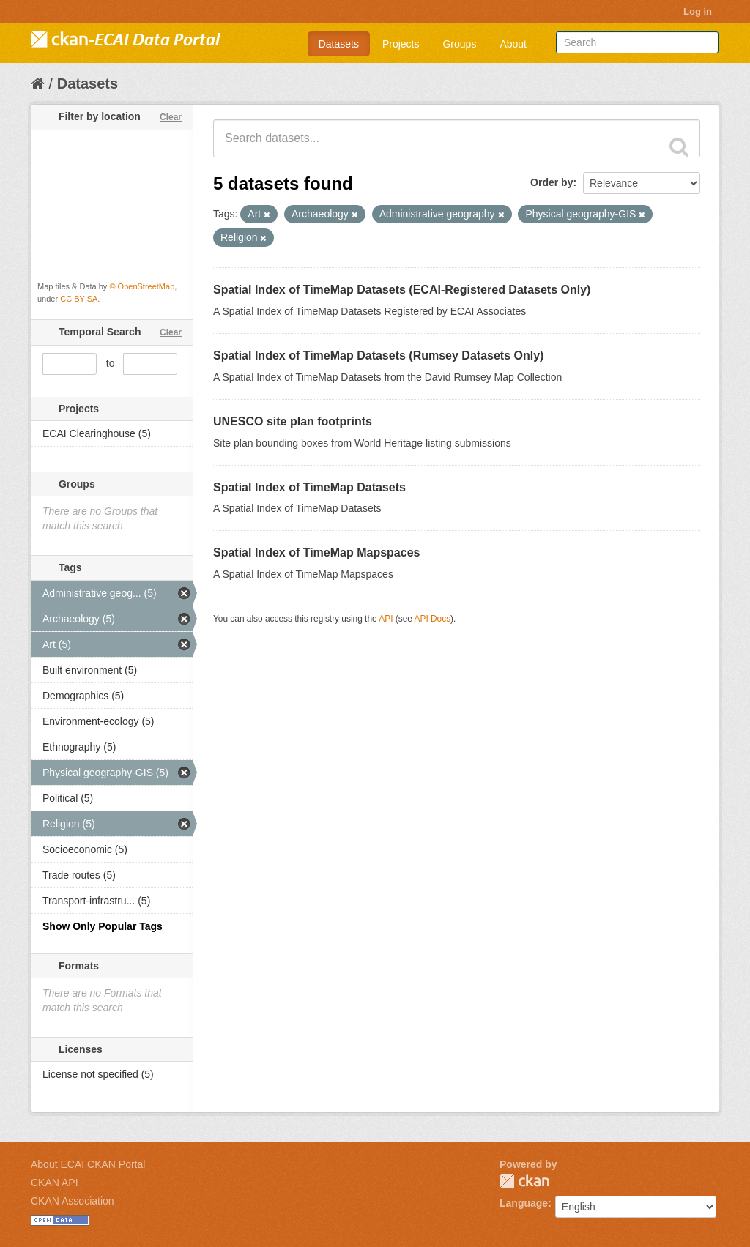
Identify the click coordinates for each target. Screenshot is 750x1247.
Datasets (339, 44)
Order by (551, 182)
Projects (401, 44)
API (386, 619)
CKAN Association (72, 1201)
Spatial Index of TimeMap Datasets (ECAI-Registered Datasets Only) (401, 289)
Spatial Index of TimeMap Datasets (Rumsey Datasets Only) (378, 355)
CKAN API (54, 1182)
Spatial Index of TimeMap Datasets (309, 487)
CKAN (524, 1180)
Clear (171, 117)
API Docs (433, 619)
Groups (459, 44)
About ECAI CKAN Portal (88, 1164)
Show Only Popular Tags (102, 926)
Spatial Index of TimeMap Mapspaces (316, 552)
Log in (697, 11)
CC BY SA (78, 298)
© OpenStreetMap (141, 286)
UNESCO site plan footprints (292, 421)
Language (524, 1203)
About (513, 44)
